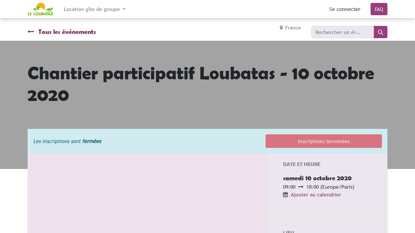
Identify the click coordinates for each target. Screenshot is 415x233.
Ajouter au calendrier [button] (316, 194)
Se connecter (344, 9)
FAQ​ (379, 9)
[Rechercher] (380, 32)
